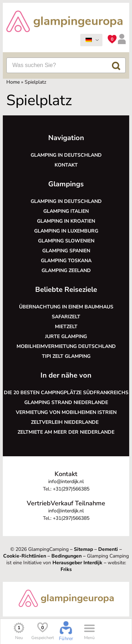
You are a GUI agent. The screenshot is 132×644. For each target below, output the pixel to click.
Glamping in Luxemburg (66, 231)
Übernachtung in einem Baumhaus (66, 306)
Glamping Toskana (66, 260)
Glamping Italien (66, 211)
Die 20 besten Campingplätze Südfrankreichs (66, 392)
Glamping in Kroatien (66, 221)
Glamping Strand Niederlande (66, 402)
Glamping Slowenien (66, 240)
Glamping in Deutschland (66, 155)
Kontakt (66, 165)
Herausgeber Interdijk (77, 562)
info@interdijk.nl (66, 481)
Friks (66, 569)
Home (13, 82)
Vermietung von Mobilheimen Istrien (66, 412)
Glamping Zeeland (66, 270)
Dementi (108, 549)
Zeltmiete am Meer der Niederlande (66, 432)
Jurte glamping (66, 336)
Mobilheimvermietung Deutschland (66, 346)
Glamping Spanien (66, 250)
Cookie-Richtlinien (24, 556)
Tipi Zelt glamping (66, 356)
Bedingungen (66, 556)
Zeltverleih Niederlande (66, 422)
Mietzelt (66, 326)
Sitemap (83, 549)
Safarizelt (66, 316)
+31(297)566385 (71, 489)
